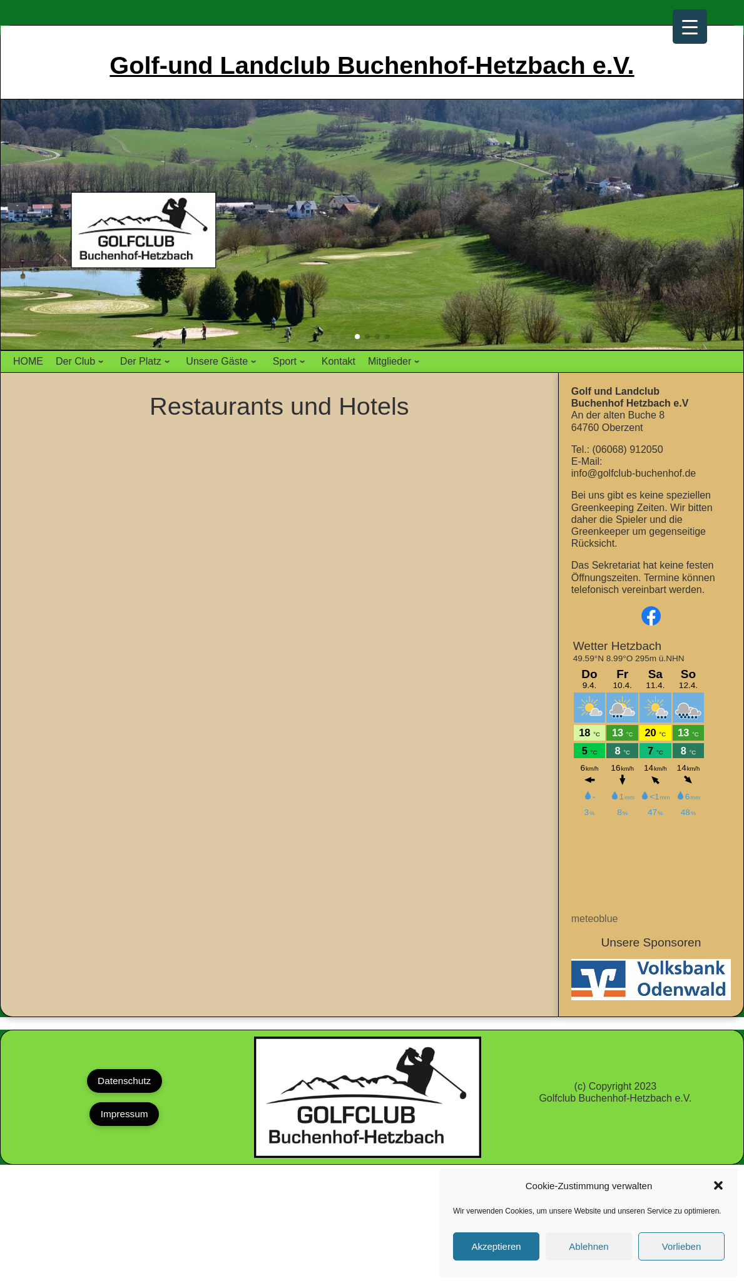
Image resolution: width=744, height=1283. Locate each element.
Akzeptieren (496, 1246)
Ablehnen (588, 1246)
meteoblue (594, 918)
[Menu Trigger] (690, 26)
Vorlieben (681, 1246)
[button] (718, 1185)
